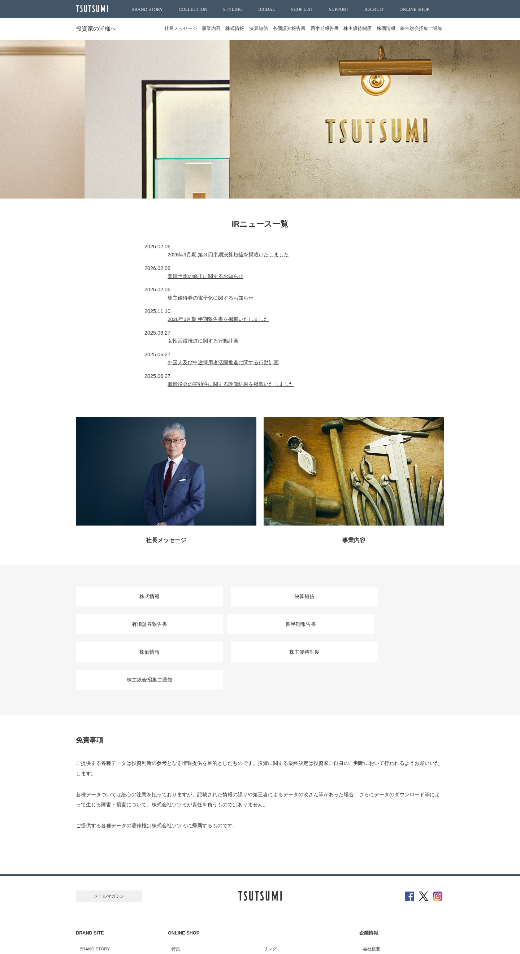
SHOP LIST (302, 9)
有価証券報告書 (272, 28)
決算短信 (238, 28)
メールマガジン (109, 815)
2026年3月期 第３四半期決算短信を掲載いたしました (252, 246)
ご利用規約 (221, 940)
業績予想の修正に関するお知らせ (228, 260)
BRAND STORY (147, 9)
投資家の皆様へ (97, 28)
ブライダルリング (277, 877)
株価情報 (380, 28)
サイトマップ (185, 940)
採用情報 (368, 877)
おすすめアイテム (185, 877)
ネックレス (271, 902)
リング (266, 861)
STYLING (233, 9)
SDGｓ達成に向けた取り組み (387, 894)
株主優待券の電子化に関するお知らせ (234, 274)
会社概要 (368, 861)
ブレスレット (273, 911)
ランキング (179, 886)
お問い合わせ (372, 902)
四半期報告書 (312, 28)
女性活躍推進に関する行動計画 (226, 301)
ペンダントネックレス (281, 894)
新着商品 (176, 869)
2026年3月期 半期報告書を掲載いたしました (241, 288)
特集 (172, 861)
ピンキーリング (275, 869)
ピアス (266, 886)
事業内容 (183, 28)
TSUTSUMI (94, 9)
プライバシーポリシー (326, 940)
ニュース (368, 886)
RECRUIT (374, 9)
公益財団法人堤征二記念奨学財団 (391, 911)
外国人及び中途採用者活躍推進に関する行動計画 (246, 315)
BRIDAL (266, 9)
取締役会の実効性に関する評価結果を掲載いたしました (254, 329)
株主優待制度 (348, 28)
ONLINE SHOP (414, 9)
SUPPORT (339, 9)
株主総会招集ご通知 (419, 28)
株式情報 (211, 28)
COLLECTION (193, 9)
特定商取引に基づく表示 (268, 940)
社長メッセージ (149, 28)
